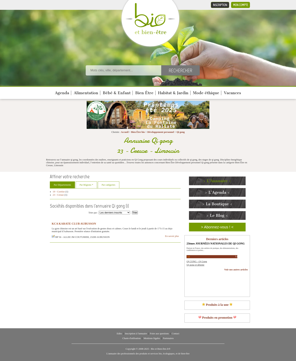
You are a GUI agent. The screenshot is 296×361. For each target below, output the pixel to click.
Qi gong (181, 132)
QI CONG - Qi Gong (197, 261)
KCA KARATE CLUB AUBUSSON (74, 223)
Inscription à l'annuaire (136, 333)
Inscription (220, 5)
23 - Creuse (58, 195)
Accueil (125, 132)
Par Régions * (86, 185)
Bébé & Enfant (117, 93)
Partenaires (168, 338)
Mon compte (240, 5)
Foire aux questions (159, 333)
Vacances (232, 93)
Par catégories (108, 185)
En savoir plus (172, 236)
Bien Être (144, 93)
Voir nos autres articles (236, 269)
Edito (119, 333)
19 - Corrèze (59, 191)
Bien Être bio (138, 132)
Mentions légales (152, 338)
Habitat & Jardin (173, 93)
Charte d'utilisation (131, 338)
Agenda (62, 93)
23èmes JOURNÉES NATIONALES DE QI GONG (216, 243)
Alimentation (86, 93)
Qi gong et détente (195, 265)
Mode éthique (206, 93)
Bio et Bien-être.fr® (160, 349)
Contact (175, 333)
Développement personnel (160, 132)
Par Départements (62, 185)
